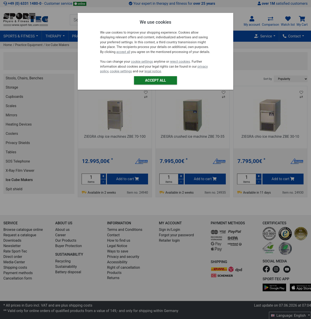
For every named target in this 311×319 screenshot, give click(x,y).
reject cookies (180, 62)
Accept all (155, 80)
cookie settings (142, 62)
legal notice (152, 71)
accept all (123, 52)
